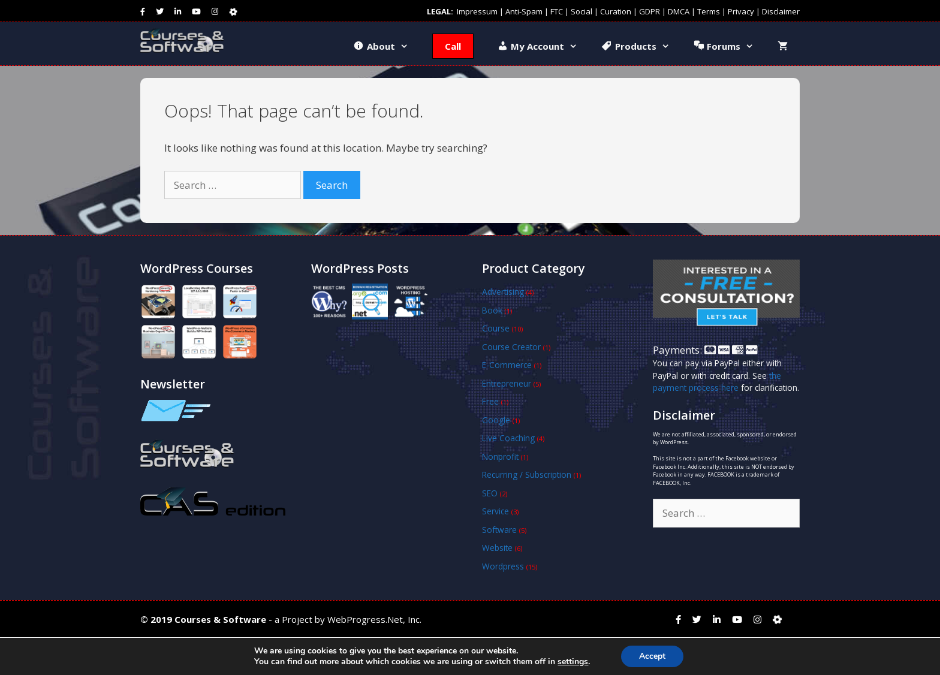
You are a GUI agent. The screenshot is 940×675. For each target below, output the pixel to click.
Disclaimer (781, 11)
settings (573, 661)
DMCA (678, 11)
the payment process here (717, 381)
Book (492, 310)
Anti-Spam (524, 11)
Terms (708, 11)
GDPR (649, 11)
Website (497, 547)
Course (496, 328)
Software (499, 529)
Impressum (477, 11)
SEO (490, 493)
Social (581, 11)
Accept (652, 656)
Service (495, 511)
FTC (556, 11)
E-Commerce (507, 364)
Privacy (741, 11)
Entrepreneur (506, 383)
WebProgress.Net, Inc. (374, 619)
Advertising (503, 291)
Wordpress (503, 566)
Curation (615, 11)
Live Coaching (508, 438)
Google (496, 420)
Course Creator (511, 346)
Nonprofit (500, 456)
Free (490, 401)
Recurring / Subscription (526, 474)
